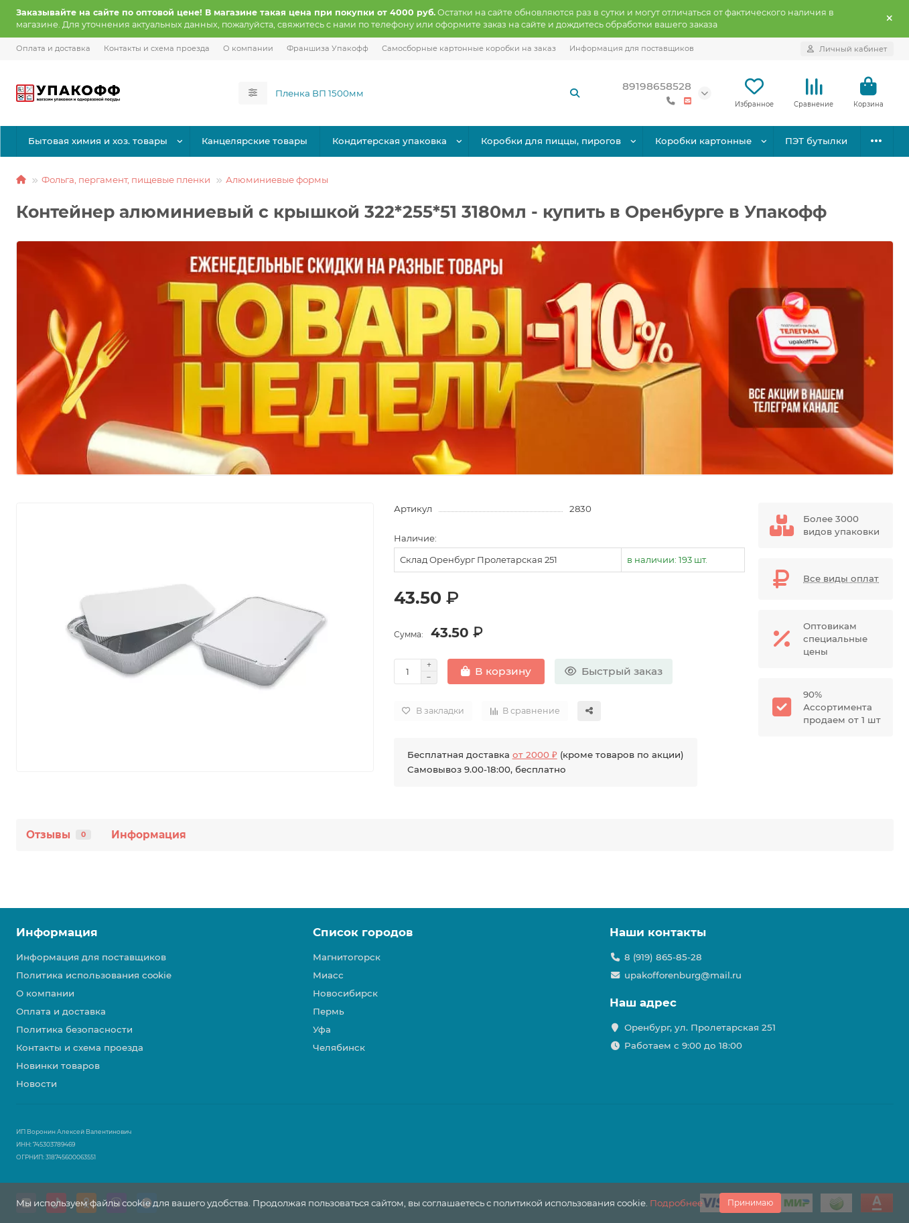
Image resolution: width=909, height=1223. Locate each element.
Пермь (328, 1011)
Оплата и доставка (53, 48)
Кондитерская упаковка (389, 140)
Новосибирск (345, 993)
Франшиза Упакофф (327, 48)
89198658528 (656, 86)
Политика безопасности (74, 1029)
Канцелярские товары (254, 140)
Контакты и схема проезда (157, 48)
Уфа (322, 1029)
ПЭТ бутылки (816, 140)
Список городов (363, 932)
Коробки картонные (703, 140)
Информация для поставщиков (631, 48)
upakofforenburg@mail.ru (683, 975)
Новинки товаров (58, 1065)
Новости (36, 1083)
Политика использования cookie (93, 975)
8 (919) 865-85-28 (663, 957)
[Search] (428, 93)
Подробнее (676, 1203)
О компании (248, 48)
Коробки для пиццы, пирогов (551, 140)
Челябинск (339, 1047)
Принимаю (750, 1203)
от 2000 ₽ (534, 754)
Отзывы (58, 834)
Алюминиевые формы (277, 179)
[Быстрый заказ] (614, 671)
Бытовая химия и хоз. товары (97, 140)
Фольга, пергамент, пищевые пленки (126, 179)
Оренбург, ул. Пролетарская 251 (700, 1027)
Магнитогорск (346, 957)
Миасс (328, 975)
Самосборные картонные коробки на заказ (469, 48)
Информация (148, 834)
